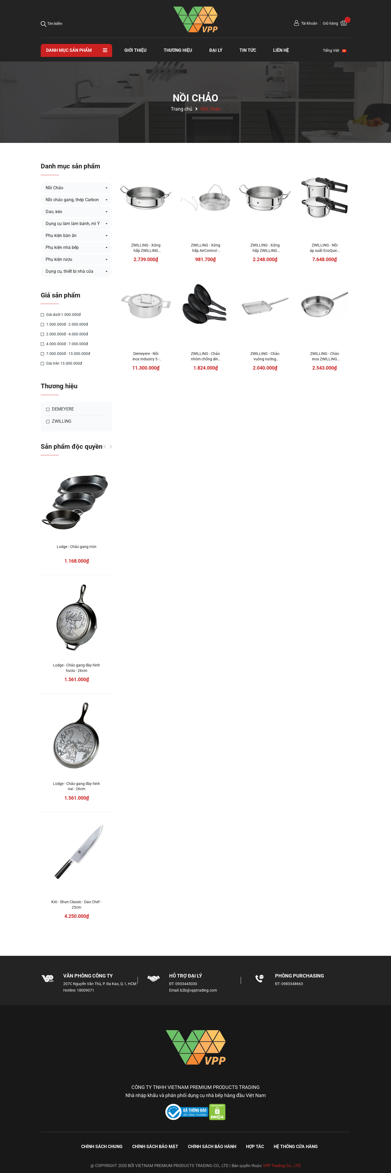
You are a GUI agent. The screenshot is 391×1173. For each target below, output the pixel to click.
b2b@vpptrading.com (198, 990)
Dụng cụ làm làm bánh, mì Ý (73, 223)
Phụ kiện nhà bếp (62, 247)
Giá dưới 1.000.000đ (61, 314)
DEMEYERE (60, 409)
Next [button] (111, 447)
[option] (76, 700)
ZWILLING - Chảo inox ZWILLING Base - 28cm (324, 358)
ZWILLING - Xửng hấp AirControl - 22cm (205, 250)
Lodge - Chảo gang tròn (76, 546)
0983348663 (292, 984)
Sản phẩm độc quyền (71, 446)
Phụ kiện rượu (59, 259)
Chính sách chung (101, 1146)
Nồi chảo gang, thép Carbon (72, 199)
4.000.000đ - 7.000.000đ (64, 344)
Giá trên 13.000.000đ (61, 363)
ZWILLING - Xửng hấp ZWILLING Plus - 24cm (265, 250)
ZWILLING (58, 421)
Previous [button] (105, 447)
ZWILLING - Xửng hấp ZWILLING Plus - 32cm (145, 250)
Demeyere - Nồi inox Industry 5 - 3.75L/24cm (146, 358)
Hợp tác (255, 1146)
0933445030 (186, 984)
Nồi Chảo (54, 187)
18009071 (85, 990)
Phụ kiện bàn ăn (61, 235)
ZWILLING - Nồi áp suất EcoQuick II (324, 250)
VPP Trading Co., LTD (282, 1165)
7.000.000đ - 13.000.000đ (65, 353)
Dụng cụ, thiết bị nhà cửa (69, 271)
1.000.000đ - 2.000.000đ (64, 324)
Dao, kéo (54, 211)
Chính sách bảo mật (155, 1146)
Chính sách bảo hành (212, 1146)
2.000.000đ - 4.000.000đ (64, 334)
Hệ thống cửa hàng (296, 1146)
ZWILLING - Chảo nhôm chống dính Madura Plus (205, 358)
